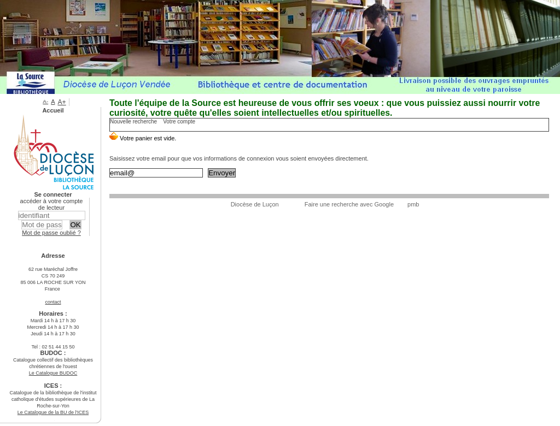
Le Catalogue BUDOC (53, 373)
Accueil (52, 110)
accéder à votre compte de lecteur (51, 204)
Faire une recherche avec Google (349, 204)
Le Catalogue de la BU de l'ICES (53, 412)
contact (53, 302)
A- (45, 101)
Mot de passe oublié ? (51, 232)
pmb (413, 204)
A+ (62, 102)
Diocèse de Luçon (255, 204)
